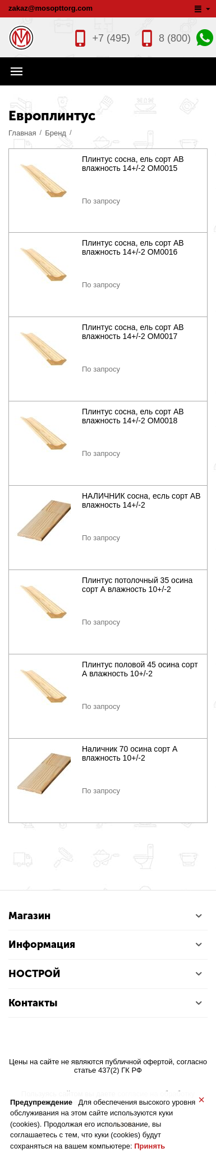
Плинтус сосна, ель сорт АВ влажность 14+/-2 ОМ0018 (133, 416)
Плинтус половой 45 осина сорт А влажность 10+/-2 (140, 669)
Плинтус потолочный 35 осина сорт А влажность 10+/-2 (137, 585)
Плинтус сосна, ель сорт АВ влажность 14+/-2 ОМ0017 (133, 332)
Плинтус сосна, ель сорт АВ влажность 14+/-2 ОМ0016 (133, 247)
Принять (149, 1146)
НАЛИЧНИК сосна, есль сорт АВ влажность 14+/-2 (141, 500)
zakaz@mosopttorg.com (50, 8)
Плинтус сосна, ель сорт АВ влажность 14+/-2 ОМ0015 (133, 164)
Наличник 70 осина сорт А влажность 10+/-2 (129, 753)
